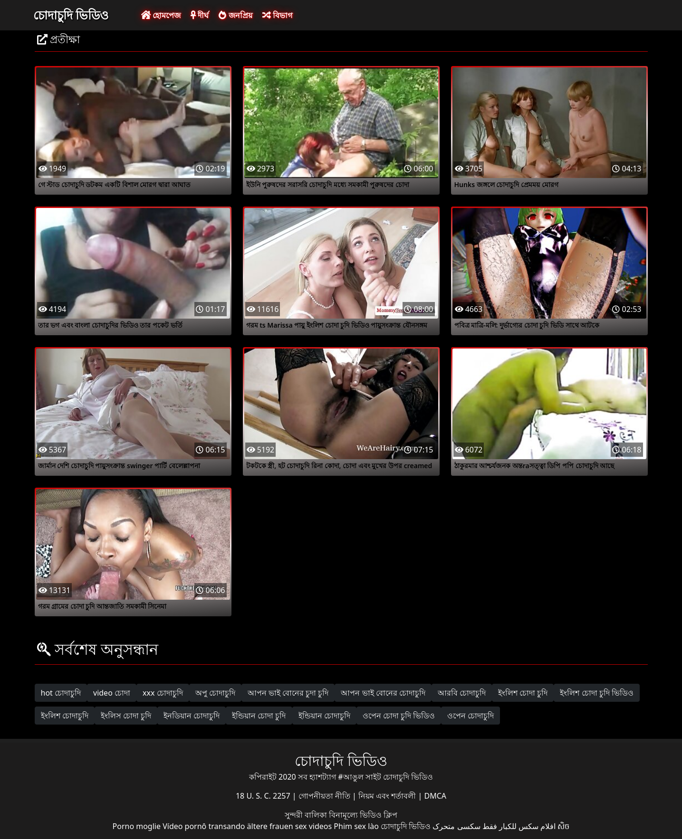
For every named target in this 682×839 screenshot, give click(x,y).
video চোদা (111, 693)
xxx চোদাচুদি (163, 693)
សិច (563, 826)
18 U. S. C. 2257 (264, 796)
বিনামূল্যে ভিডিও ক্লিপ (363, 815)
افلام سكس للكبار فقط (519, 826)
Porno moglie (137, 826)
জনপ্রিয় (235, 15)
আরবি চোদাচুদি (462, 693)
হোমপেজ (161, 15)
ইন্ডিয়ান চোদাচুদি (324, 715)
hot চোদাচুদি (61, 693)
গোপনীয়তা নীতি (325, 796)
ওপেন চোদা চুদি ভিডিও (399, 715)
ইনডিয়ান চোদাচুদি (191, 715)
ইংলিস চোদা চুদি (126, 715)
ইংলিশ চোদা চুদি (523, 693)
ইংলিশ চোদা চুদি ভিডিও (596, 693)
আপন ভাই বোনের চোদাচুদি (383, 693)
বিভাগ (277, 15)
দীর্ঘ (200, 15)
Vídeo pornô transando (204, 826)
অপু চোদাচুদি (215, 693)
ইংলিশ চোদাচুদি (64, 715)
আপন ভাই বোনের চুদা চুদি (288, 693)
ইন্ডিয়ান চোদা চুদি (259, 715)
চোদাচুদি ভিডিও (71, 15)
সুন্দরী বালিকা (307, 815)
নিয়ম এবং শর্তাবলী (388, 796)
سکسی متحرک (456, 826)
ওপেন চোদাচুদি (470, 715)
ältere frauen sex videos (289, 826)
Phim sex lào (356, 826)
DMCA (435, 796)
